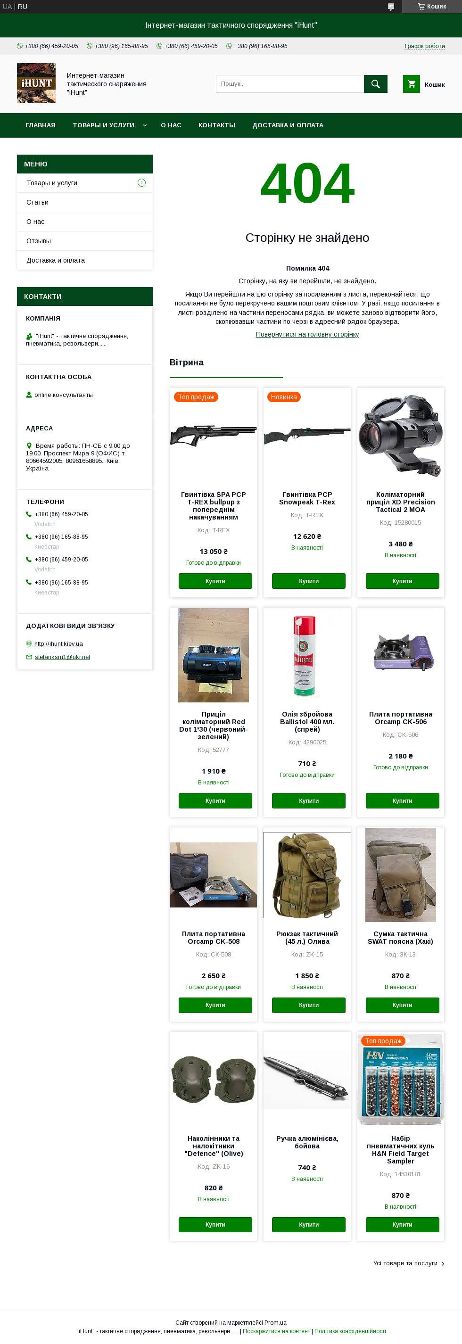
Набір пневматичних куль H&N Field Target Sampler (401, 1150)
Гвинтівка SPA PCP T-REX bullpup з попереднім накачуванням (213, 506)
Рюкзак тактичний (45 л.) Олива (307, 937)
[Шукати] (376, 84)
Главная (40, 125)
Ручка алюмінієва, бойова (307, 1142)
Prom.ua (275, 1322)
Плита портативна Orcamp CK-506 (400, 718)
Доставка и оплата (287, 125)
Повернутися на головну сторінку (307, 334)
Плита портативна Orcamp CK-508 (213, 937)
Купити (215, 581)
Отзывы (38, 241)
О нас (171, 125)
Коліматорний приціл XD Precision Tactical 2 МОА (400, 502)
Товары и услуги (103, 125)
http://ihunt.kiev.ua (58, 643)
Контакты (216, 125)
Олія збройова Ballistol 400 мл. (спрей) (307, 721)
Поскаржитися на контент (276, 1331)
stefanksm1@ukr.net (62, 656)
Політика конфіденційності (350, 1331)
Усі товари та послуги (405, 1263)
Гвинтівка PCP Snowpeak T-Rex (307, 498)
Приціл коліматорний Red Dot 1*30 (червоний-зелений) (213, 725)
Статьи (37, 202)
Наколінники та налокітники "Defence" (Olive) (213, 1146)
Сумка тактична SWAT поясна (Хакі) (400, 937)
